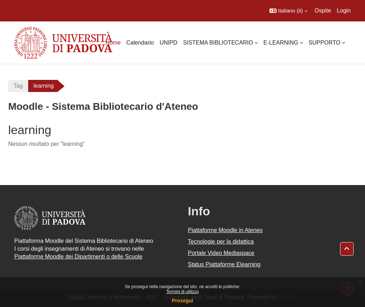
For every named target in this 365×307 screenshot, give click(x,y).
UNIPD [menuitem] (169, 43)
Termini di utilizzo (182, 291)
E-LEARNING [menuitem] (280, 43)
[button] (288, 10)
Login (344, 10)
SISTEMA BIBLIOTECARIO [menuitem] (218, 43)
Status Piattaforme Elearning (224, 264)
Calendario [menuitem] (140, 43)
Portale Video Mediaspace (221, 253)
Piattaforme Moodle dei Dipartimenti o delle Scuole (78, 257)
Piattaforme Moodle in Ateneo (225, 230)
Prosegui (182, 300)
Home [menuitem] (113, 43)
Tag (18, 86)
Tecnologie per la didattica (221, 242)
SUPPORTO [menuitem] (324, 43)
